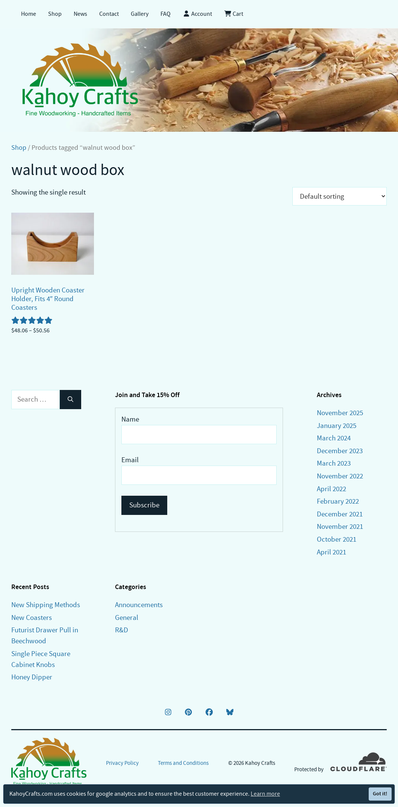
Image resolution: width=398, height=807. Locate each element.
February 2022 (338, 501)
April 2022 (331, 488)
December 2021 (340, 514)
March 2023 (334, 463)
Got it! (380, 793)
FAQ (165, 14)
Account (197, 14)
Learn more (265, 794)
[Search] (70, 399)
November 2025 (340, 412)
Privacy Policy (122, 763)
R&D (121, 630)
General (126, 617)
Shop (55, 14)
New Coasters (31, 617)
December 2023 (340, 450)
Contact (109, 14)
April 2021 (331, 552)
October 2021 (336, 539)
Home (28, 14)
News (80, 14)
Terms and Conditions (183, 763)
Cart (233, 14)
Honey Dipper (31, 677)
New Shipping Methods (45, 604)
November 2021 (340, 526)
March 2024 (334, 438)
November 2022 (340, 476)
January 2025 (336, 425)
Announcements (139, 604)
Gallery (139, 14)
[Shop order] (339, 196)
